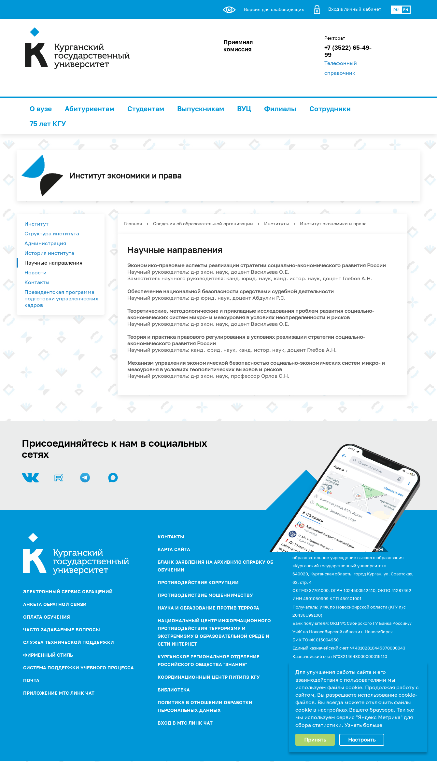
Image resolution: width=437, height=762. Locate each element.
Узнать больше (363, 725)
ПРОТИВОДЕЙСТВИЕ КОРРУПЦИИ (198, 582)
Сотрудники (330, 108)
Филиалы (280, 108)
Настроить (361, 739)
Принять (315, 739)
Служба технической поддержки (68, 642)
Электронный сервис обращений (68, 591)
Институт (36, 223)
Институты (276, 223)
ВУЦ (244, 108)
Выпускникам (200, 108)
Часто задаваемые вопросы (61, 629)
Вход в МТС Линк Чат (185, 723)
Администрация (45, 243)
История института (49, 253)
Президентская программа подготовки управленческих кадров (61, 298)
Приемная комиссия (238, 45)
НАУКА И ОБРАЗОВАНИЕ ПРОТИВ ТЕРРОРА (208, 608)
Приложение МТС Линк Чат (58, 693)
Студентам (145, 108)
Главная (133, 223)
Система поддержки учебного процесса (78, 667)
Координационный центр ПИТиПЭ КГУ (209, 677)
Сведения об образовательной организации (203, 223)
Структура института (51, 233)
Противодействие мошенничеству (205, 595)
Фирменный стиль (48, 655)
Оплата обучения (46, 617)
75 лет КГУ (48, 123)
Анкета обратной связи (55, 604)
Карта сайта (174, 549)
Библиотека (174, 689)
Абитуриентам (89, 108)
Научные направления (53, 262)
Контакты (36, 282)
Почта (31, 680)
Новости (35, 272)
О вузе (41, 108)
